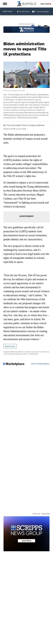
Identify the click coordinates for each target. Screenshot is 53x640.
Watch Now (46, 4)
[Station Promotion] (26, 30)
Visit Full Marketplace (40, 364)
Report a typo (10, 346)
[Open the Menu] (4, 4)
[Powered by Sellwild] (45, 514)
